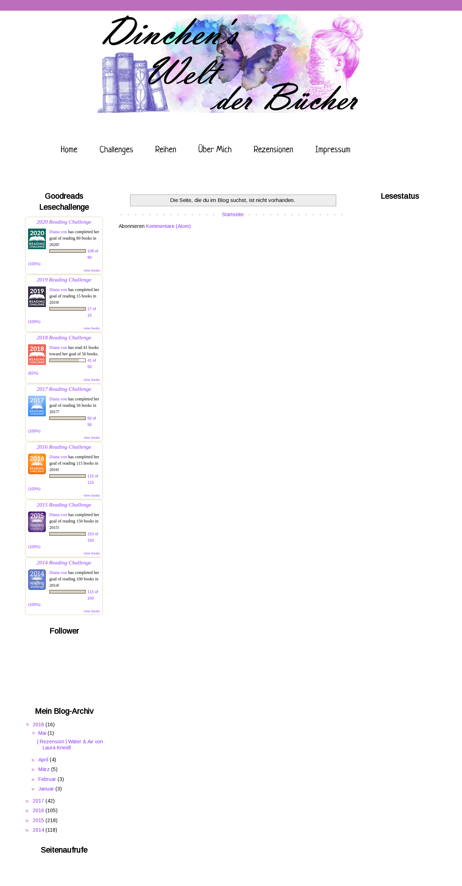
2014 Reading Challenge (64, 562)
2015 (39, 820)
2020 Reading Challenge (64, 222)
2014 (39, 830)
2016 (39, 810)
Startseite (233, 214)
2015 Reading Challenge (64, 505)
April (44, 759)
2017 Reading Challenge (64, 389)
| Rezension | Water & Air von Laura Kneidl (70, 744)
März (44, 769)
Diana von (58, 231)
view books (92, 270)
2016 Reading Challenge (64, 447)
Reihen (165, 150)
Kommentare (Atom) (168, 226)
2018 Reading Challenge (64, 337)
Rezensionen (273, 150)
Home (69, 150)
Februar (48, 779)
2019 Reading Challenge (64, 280)
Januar (46, 789)
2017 (39, 801)
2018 (39, 724)
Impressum (332, 150)
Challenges (116, 150)
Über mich (215, 150)
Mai (43, 733)
